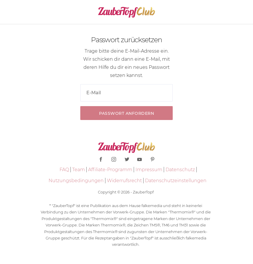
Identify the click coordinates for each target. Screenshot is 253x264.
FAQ (64, 169)
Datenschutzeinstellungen (176, 180)
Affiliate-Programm (110, 169)
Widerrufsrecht (124, 180)
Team (78, 169)
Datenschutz (180, 169)
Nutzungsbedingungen (76, 180)
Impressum (148, 169)
